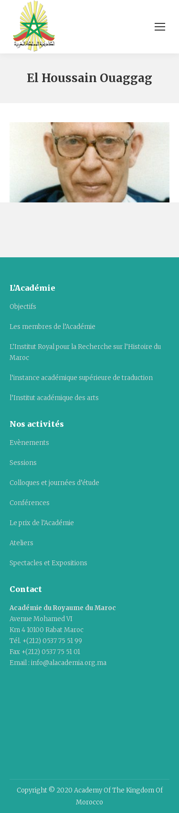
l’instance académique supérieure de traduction (81, 378)
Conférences (30, 503)
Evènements (29, 443)
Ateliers (21, 543)
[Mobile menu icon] (159, 26)
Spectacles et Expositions (48, 563)
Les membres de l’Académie (52, 327)
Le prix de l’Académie (42, 523)
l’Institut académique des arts (54, 398)
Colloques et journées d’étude (54, 483)
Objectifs (23, 307)
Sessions (23, 463)
